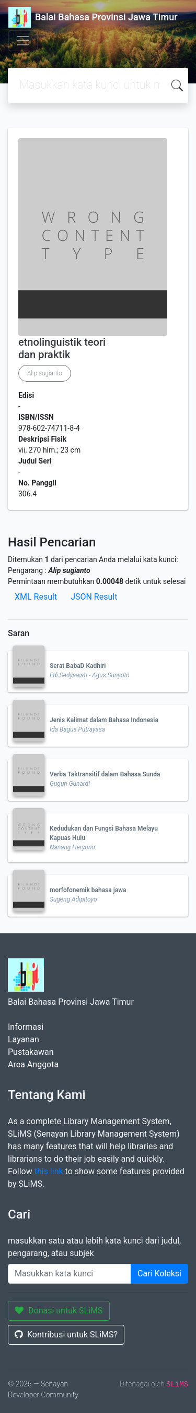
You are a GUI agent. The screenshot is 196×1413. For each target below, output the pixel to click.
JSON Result (94, 597)
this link (48, 1171)
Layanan (23, 1039)
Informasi (25, 1027)
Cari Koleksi (159, 1273)
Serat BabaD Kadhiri (78, 665)
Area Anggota (33, 1064)
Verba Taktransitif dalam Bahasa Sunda (105, 774)
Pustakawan (30, 1052)
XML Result (36, 597)
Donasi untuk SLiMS (59, 1310)
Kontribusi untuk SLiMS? (66, 1334)
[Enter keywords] (69, 1274)
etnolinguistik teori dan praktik (62, 348)
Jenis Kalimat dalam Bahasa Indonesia (104, 720)
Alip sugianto (44, 373)
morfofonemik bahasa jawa (88, 890)
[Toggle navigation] (23, 40)
